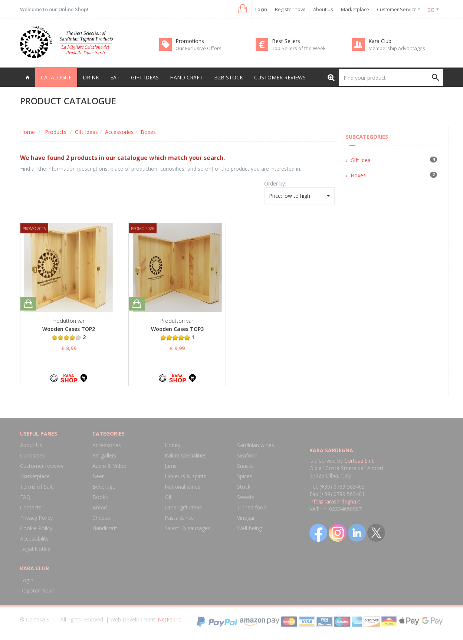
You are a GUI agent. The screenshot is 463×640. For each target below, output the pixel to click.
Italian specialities (186, 455)
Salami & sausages (187, 528)
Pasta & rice (179, 517)
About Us (31, 445)
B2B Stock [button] (228, 77)
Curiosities (32, 455)
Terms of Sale (37, 486)
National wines (182, 486)
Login (261, 9)
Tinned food (251, 507)
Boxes (148, 131)
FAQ (25, 496)
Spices (244, 476)
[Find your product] (391, 77)
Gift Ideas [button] (145, 77)
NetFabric (169, 619)
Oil (168, 496)
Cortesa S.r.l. (359, 460)
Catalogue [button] (56, 77)
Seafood (247, 455)
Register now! (290, 9)
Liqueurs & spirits (185, 476)
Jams (171, 465)
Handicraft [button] (186, 77)
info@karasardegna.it (334, 501)
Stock (243, 486)
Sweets (246, 496)
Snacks (245, 465)
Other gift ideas (183, 507)
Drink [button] (91, 77)
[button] (242, 9)
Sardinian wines (255, 445)
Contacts (31, 507)
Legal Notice (35, 548)
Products (55, 131)
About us (323, 9)
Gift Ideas (86, 131)
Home (27, 131)
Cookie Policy (36, 528)
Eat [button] (115, 77)
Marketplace (355, 9)
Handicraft (104, 528)
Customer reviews (280, 77)
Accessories (119, 131)
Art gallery (104, 455)
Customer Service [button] (398, 9)
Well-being (249, 528)
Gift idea (361, 160)
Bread (99, 507)
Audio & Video (109, 465)
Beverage (103, 486)
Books (100, 496)
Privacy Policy (36, 517)
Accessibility (34, 538)
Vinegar (246, 517)
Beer (98, 476)
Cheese (101, 517)
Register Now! (37, 590)
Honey (172, 445)
